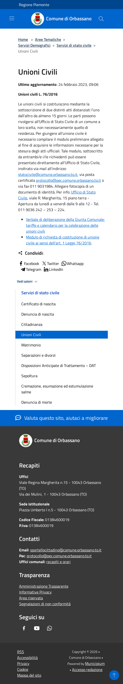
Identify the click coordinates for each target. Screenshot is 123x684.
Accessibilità (27, 658)
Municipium (95, 663)
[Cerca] (101, 19)
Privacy (23, 663)
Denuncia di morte (36, 402)
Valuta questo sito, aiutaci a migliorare (61, 418)
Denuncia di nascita (37, 314)
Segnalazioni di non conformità (45, 604)
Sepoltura (29, 376)
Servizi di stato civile (74, 45)
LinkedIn (53, 269)
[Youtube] (37, 628)
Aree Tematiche (48, 39)
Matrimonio (31, 345)
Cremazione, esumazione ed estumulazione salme (57, 389)
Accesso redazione (87, 670)
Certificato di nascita (38, 304)
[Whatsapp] (49, 628)
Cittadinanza (31, 324)
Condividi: (30, 253)
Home (23, 39)
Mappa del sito (29, 675)
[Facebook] (24, 628)
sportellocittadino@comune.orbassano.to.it (65, 550)
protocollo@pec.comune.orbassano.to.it (68, 180)
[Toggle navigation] (12, 18)
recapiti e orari (58, 562)
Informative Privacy (35, 592)
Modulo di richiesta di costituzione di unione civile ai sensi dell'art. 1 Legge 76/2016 (62, 240)
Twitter (50, 263)
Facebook (28, 263)
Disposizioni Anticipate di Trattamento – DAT (58, 365)
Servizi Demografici (34, 45)
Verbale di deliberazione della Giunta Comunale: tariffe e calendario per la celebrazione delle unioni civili (65, 225)
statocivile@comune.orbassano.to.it (47, 174)
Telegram (30, 269)
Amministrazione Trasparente (43, 586)
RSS (20, 652)
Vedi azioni (28, 282)
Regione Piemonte (34, 5)
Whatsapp (72, 263)
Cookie (22, 669)
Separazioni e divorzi (38, 355)
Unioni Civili (31, 335)
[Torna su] (114, 675)
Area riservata (31, 598)
